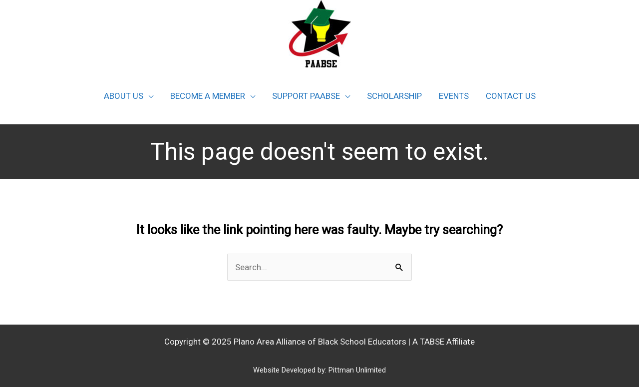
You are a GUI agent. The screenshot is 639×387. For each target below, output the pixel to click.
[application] (148, 96)
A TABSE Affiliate (443, 342)
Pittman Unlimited (357, 370)
